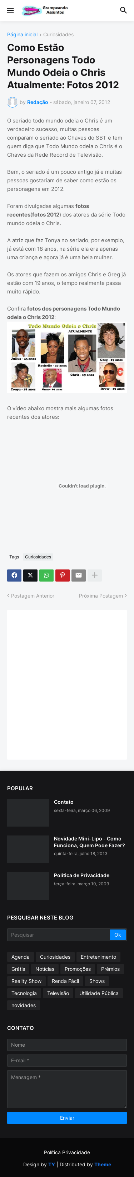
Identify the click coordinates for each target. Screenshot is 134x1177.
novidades (23, 1005)
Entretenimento (98, 957)
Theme (102, 1164)
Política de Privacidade (81, 875)
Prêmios (110, 969)
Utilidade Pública (99, 993)
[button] (10, 11)
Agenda (20, 957)
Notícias (44, 969)
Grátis (18, 969)
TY (51, 1164)
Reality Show (26, 981)
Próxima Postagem (101, 596)
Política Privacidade (67, 1152)
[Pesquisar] (59, 934)
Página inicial (22, 34)
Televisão (58, 993)
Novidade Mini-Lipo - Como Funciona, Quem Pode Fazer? (89, 841)
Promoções (78, 969)
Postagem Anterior (32, 596)
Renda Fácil (65, 981)
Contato (64, 802)
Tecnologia (24, 993)
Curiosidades (58, 34)
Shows (97, 981)
